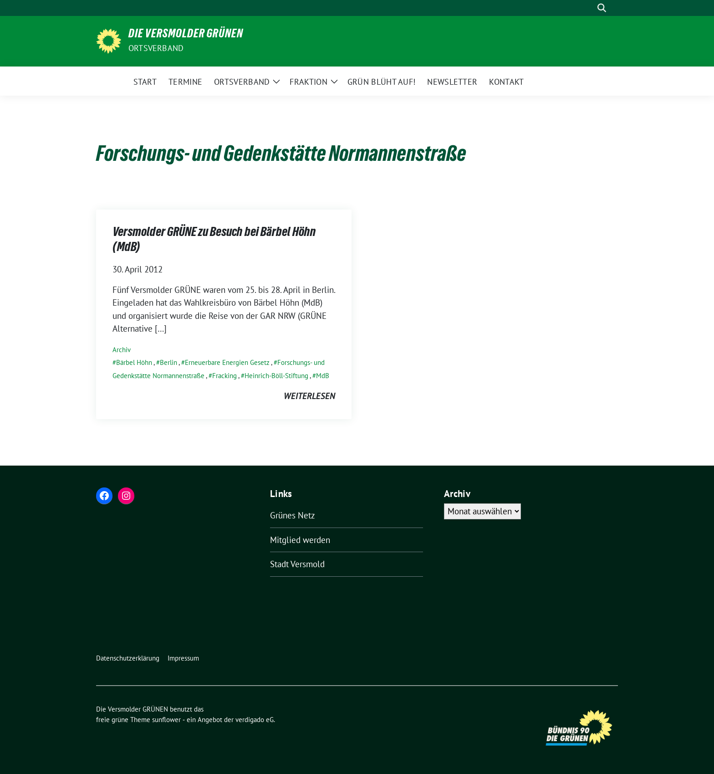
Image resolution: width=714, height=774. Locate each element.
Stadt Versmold (297, 564)
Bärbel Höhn (134, 362)
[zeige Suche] (602, 8)
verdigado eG (254, 719)
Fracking (224, 375)
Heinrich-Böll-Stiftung (276, 375)
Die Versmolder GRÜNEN (185, 35)
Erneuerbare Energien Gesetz (227, 362)
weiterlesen (309, 395)
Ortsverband (156, 48)
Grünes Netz (292, 515)
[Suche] (589, 8)
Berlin (168, 362)
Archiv (121, 349)
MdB (322, 375)
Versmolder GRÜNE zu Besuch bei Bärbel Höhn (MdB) (214, 240)
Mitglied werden (300, 539)
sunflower (166, 719)
